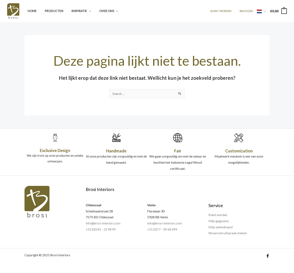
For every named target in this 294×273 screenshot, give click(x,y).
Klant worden (225, 11)
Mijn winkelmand (220, 227)
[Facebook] (268, 256)
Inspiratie (73, 11)
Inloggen (247, 11)
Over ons (98, 11)
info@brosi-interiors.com (103, 223)
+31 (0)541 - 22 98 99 (101, 229)
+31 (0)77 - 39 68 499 (162, 229)
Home (30, 11)
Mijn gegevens (218, 221)
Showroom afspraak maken (227, 233)
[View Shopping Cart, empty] (278, 11)
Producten (50, 11)
